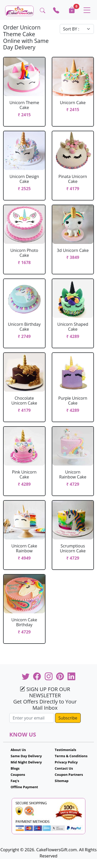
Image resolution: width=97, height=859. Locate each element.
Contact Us (64, 768)
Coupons (18, 774)
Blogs (15, 768)
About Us (18, 749)
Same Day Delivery (26, 756)
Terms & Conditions (71, 756)
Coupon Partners (69, 774)
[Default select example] (77, 29)
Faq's (15, 780)
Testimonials (65, 749)
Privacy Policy (66, 762)
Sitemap (62, 780)
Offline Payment (24, 787)
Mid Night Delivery (26, 762)
